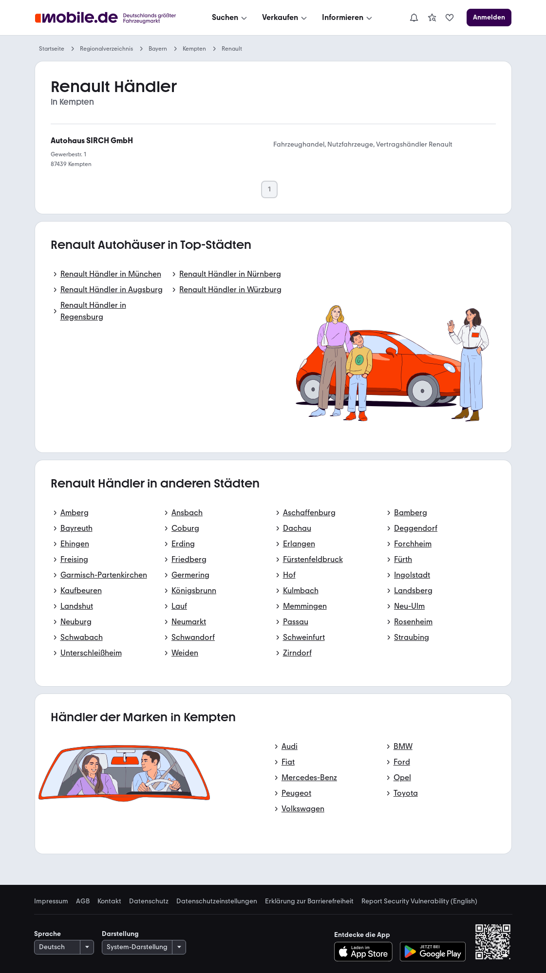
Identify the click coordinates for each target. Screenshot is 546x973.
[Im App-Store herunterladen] (366, 951)
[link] (432, 17)
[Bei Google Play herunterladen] (433, 951)
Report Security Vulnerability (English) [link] (419, 901)
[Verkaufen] (285, 17)
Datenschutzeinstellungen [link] (216, 901)
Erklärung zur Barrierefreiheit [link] (309, 901)
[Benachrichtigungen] (414, 17)
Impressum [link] (51, 901)
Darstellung (120, 934)
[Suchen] (230, 17)
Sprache (47, 934)
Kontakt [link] (109, 901)
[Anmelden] (489, 17)
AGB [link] (83, 901)
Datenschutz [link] (149, 901)
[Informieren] (348, 17)
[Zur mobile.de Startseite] (108, 18)
